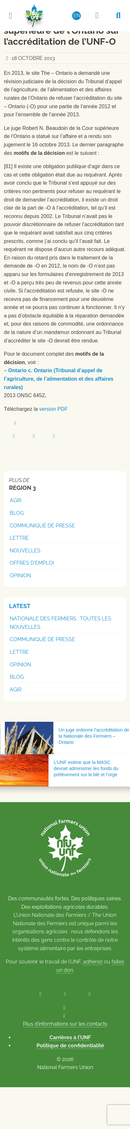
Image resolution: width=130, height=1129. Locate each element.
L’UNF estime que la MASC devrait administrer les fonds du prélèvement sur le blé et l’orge (86, 768)
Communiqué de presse (42, 526)
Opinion (20, 575)
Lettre (19, 538)
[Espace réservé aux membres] (97, 16)
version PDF (53, 409)
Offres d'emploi (32, 563)
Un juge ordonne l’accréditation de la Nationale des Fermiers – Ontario (94, 736)
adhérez (93, 962)
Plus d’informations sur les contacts (65, 1024)
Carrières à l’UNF (70, 1037)
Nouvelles (25, 550)
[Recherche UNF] (118, 16)
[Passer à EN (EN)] (76, 15)
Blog (17, 513)
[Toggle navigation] (10, 15)
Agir (15, 500)
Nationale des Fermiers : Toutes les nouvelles (60, 623)
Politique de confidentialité (70, 1046)
